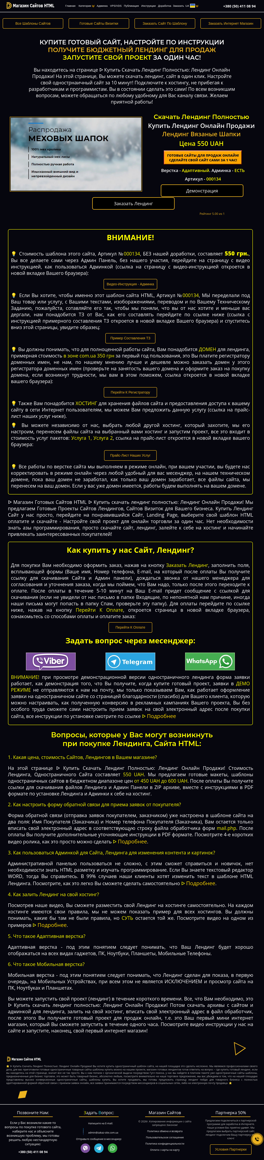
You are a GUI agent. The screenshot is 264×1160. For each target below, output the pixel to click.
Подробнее (161, 708)
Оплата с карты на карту (165, 1142)
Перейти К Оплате (130, 620)
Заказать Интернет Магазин (230, 23)
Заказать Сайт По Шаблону (165, 23)
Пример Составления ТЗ (130, 331)
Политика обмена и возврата (164, 1124)
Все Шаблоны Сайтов (33, 23)
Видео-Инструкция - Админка (130, 277)
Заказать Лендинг (225, 193)
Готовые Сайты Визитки (99, 23)
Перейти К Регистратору (130, 385)
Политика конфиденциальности (164, 1136)
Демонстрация (180, 196)
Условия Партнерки (230, 1142)
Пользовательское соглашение (165, 1130)
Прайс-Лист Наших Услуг (130, 448)
